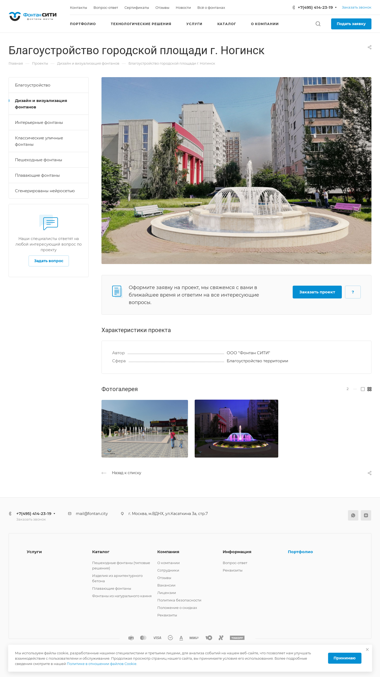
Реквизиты (167, 615)
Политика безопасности (179, 600)
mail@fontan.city (92, 513)
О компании (168, 563)
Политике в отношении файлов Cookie (101, 664)
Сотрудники (168, 570)
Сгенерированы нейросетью (45, 190)
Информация (237, 551)
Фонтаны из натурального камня (122, 596)
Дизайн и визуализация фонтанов (41, 103)
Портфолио (300, 551)
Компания (168, 551)
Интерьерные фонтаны (39, 122)
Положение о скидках (177, 607)
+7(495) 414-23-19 (315, 7)
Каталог (100, 551)
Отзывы (164, 578)
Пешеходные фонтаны (38, 159)
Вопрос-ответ (235, 563)
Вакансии (166, 585)
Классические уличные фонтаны (39, 141)
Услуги (34, 551)
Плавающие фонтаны (37, 175)
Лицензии (166, 593)
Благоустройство (32, 85)
